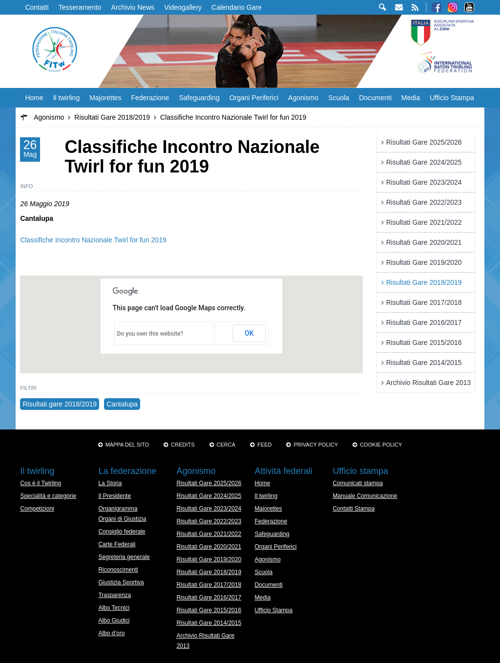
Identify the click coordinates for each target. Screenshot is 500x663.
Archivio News (133, 7)
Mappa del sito (127, 445)
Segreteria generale (123, 557)
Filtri (28, 388)
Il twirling (66, 98)
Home (34, 98)
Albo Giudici (113, 620)
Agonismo (303, 98)
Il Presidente (114, 495)
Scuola (338, 98)
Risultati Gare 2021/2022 (424, 222)
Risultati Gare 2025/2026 (424, 142)
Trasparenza (114, 595)
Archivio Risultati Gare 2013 (428, 382)
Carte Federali (116, 544)
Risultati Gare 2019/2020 (424, 262)
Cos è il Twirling (40, 483)
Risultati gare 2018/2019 (59, 404)
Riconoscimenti (118, 569)
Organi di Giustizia (122, 518)
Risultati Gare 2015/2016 (424, 342)
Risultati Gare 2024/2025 (424, 162)
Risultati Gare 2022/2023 (424, 202)
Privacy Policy (315, 445)
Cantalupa (122, 404)
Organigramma (117, 508)
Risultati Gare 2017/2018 (424, 302)
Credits (182, 445)
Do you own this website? (150, 333)
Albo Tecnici (113, 607)
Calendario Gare (236, 7)
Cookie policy (381, 445)
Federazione (150, 98)
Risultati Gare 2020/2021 (424, 242)
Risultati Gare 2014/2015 (424, 362)
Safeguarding (199, 98)
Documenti (375, 98)
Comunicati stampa (358, 483)
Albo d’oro (111, 633)
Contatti (36, 7)
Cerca (226, 445)
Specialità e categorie (48, 495)
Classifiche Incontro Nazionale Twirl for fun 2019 (93, 240)
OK (249, 333)
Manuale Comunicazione (365, 495)
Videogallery (183, 7)
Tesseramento (80, 7)
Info (26, 186)
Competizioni (37, 508)
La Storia (110, 483)
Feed (264, 445)
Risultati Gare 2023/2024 (424, 182)
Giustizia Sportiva (121, 582)
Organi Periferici (253, 98)
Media (410, 98)
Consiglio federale (121, 531)
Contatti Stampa (354, 508)
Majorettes (105, 98)
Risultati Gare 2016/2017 (424, 322)
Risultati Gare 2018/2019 (424, 282)
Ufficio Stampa (452, 98)
